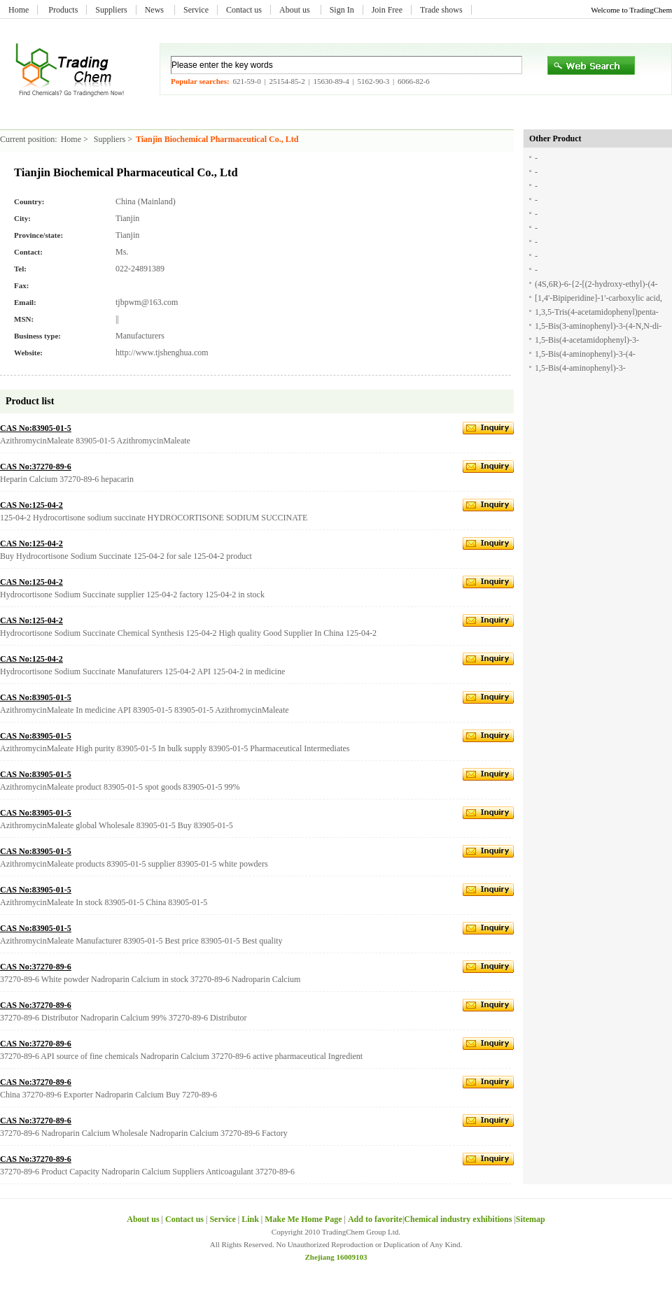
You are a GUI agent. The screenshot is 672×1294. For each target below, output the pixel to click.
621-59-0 (246, 81)
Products (63, 10)
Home (18, 10)
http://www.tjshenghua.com (162, 352)
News (155, 10)
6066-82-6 (414, 81)
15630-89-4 (331, 81)
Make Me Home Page (303, 1219)
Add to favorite (375, 1219)
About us (295, 10)
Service (196, 10)
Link (250, 1219)
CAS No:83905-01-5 (35, 428)
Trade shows (441, 10)
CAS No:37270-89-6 (35, 466)
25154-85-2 (286, 81)
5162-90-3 (373, 81)
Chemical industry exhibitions (459, 1219)
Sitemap (530, 1219)
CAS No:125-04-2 (31, 505)
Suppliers (111, 10)
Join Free (387, 10)
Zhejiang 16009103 (336, 1257)
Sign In (342, 10)
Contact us (244, 10)
